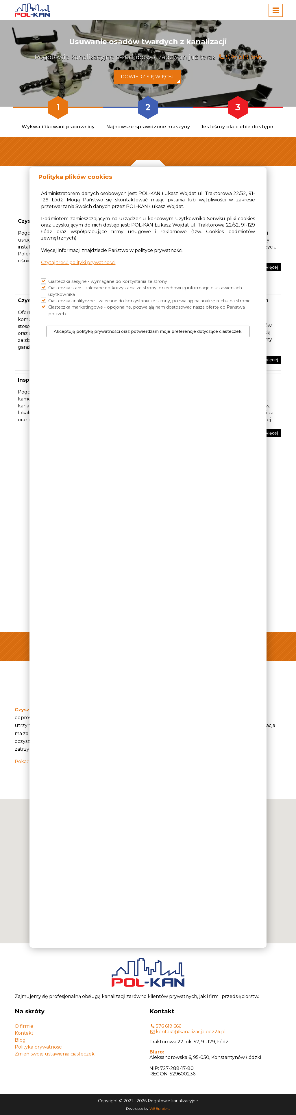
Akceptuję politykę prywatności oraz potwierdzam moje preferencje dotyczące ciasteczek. (148, 331)
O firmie (24, 1026)
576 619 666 (244, 57)
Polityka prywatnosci (38, 1047)
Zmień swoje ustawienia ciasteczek (55, 1054)
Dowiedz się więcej (147, 76)
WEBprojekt (159, 1108)
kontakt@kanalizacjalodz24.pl (191, 1031)
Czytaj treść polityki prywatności (78, 262)
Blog (20, 1040)
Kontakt (24, 1033)
